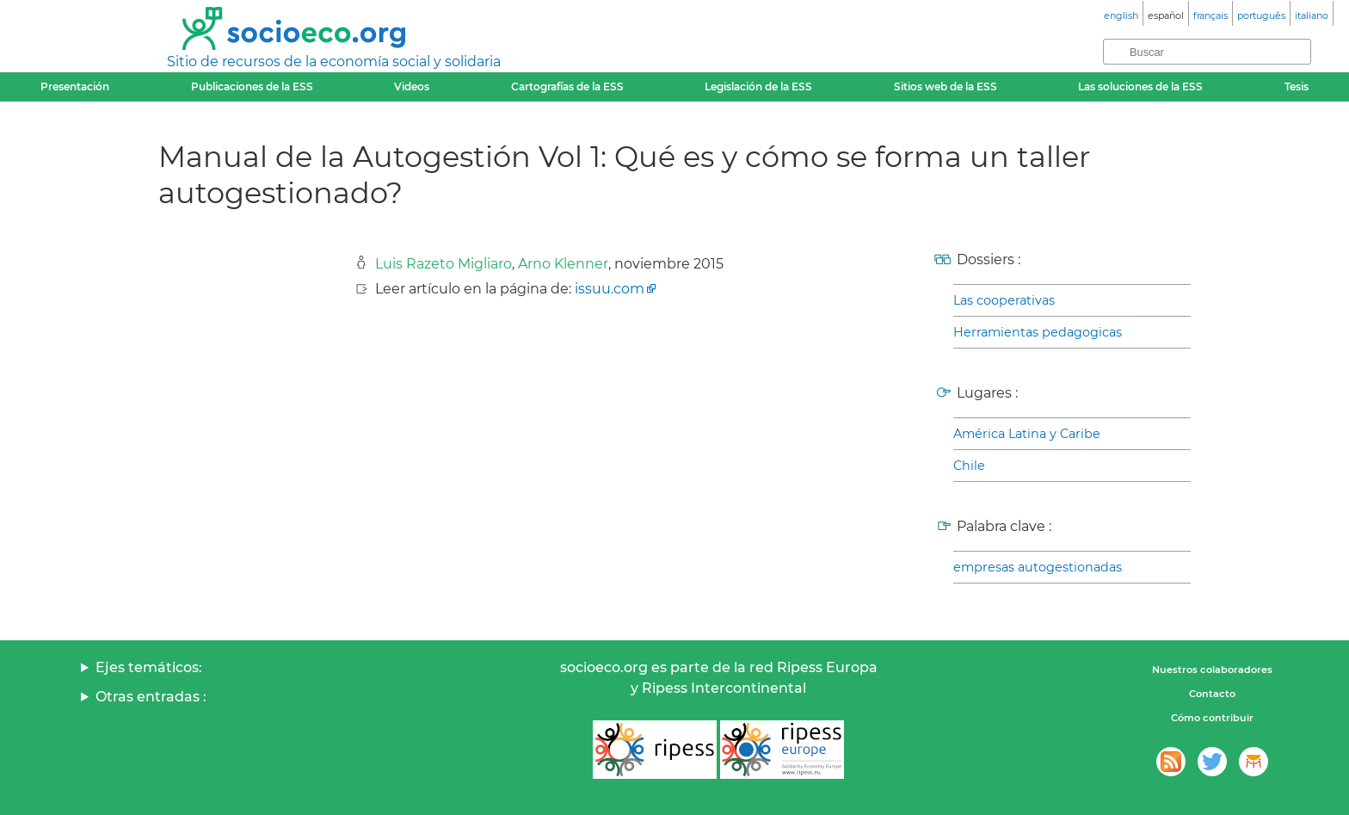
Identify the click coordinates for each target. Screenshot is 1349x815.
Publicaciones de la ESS (252, 86)
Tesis (1296, 86)
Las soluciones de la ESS (1140, 86)
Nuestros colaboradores (1212, 670)
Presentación (74, 86)
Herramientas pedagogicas (1037, 332)
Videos (411, 86)
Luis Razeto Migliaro (443, 264)
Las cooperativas (1004, 300)
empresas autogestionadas (1037, 567)
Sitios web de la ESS (945, 86)
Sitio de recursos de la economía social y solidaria (334, 61)
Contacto (1212, 694)
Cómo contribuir (1212, 718)
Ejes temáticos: (148, 667)
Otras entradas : (150, 696)
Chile (969, 465)
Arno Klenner (563, 264)
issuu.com (609, 289)
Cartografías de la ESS (567, 86)
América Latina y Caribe (1026, 433)
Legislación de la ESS (758, 86)
